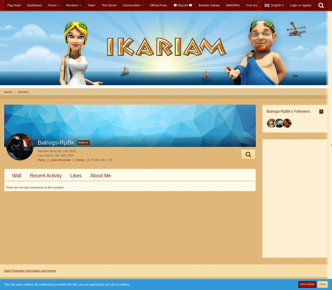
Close (322, 284)
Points (80, 160)
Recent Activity (46, 175)
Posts (41, 160)
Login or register (300, 5)
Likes (76, 175)
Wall (16, 175)
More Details (307, 284)
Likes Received (60, 160)
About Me (100, 175)
